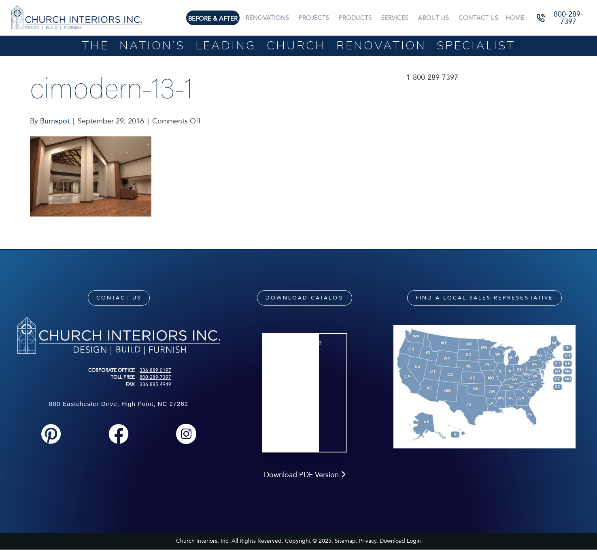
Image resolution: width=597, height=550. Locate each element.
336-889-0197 (155, 370)
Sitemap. (346, 540)
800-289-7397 (155, 377)
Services (394, 17)
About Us (433, 17)
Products (355, 17)
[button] (562, 17)
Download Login (400, 540)
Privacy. (368, 540)
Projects (314, 17)
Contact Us (478, 17)
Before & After (213, 18)
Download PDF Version (304, 474)
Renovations (267, 17)
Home (515, 17)
